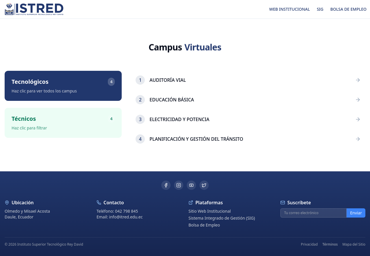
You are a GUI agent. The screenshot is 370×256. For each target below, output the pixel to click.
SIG (320, 9)
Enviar (356, 213)
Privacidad (309, 244)
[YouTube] (191, 185)
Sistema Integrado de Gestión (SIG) (221, 218)
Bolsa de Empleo (204, 225)
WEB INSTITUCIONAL (289, 9)
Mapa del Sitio (353, 244)
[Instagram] (178, 185)
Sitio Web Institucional (209, 211)
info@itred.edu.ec (126, 217)
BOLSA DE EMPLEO (348, 9)
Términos (330, 244)
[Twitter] (204, 185)
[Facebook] (166, 185)
